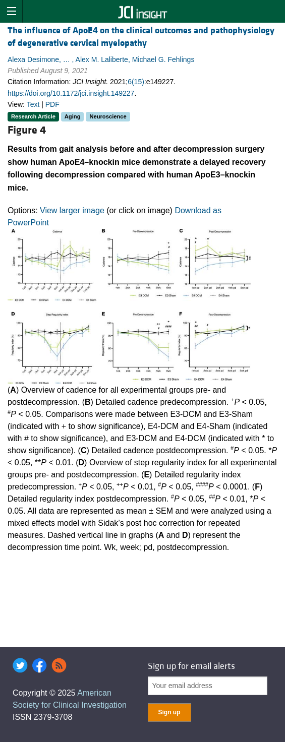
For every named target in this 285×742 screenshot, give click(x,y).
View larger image (72, 210)
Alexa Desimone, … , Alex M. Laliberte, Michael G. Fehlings (101, 59)
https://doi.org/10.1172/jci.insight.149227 (71, 93)
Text (33, 104)
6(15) (136, 82)
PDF (52, 104)
